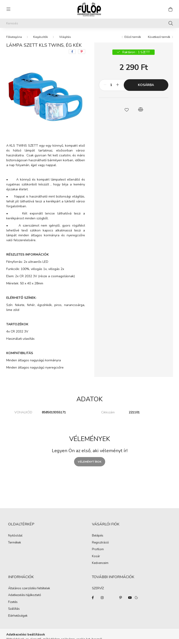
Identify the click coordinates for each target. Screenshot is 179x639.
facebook (93, 597)
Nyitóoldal (15, 536)
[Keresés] (90, 23)
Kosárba (146, 85)
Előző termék (132, 37)
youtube (130, 597)
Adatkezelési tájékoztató (24, 595)
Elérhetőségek (17, 616)
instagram (102, 597)
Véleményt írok (89, 462)
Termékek (14, 543)
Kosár (96, 556)
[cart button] (170, 9)
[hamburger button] (8, 9)
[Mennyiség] (111, 85)
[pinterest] (81, 51)
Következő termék (159, 37)
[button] (126, 109)
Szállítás (14, 609)
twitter (111, 597)
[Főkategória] (14, 37)
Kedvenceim (100, 563)
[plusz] (117, 85)
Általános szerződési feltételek (29, 588)
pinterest (120, 597)
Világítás (65, 37)
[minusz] (104, 85)
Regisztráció (100, 543)
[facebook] (72, 51)
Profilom (98, 549)
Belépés (97, 536)
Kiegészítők (40, 37)
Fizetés (13, 602)
